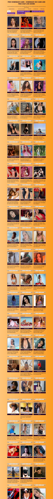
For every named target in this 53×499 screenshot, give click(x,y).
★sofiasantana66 (10, 248)
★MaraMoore (9, 287)
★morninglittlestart (10, 383)
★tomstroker (9, 461)
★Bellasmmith (22, 248)
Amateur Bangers (11, 8)
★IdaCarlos (9, 306)
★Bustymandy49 (10, 364)
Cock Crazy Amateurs (21, 8)
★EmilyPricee (35, 112)
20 (22, 13)
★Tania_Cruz (35, 306)
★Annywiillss (35, 442)
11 (18, 13)
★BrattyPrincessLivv (11, 15)
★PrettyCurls (22, 287)
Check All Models (21, 11)
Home (9, 11)
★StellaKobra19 (36, 248)
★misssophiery (23, 15)
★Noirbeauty (35, 228)
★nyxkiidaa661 (10, 54)
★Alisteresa (22, 442)
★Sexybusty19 (23, 383)
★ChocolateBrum (36, 383)
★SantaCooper (23, 403)
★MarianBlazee (10, 73)
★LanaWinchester (23, 170)
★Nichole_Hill (35, 15)
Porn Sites (29, 8)
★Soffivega (22, 267)
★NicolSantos (9, 151)
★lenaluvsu (35, 132)
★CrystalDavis (23, 364)
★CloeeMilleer (22, 151)
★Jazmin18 (9, 442)
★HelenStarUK (23, 209)
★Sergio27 (35, 422)
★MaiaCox (9, 209)
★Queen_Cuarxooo (36, 403)
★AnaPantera (9, 132)
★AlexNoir (9, 170)
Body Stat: (13, 26)
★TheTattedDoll (23, 306)
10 (43, 11)
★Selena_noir (35, 34)
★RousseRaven (36, 287)
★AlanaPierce (35, 54)
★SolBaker (22, 73)
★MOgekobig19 (10, 93)
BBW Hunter (42, 8)
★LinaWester (22, 54)
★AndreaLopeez (36, 73)
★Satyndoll (22, 34)
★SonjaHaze (22, 132)
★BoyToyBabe (36, 209)
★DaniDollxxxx (36, 267)
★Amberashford (36, 170)
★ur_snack (9, 422)
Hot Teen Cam (36, 8)
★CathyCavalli (36, 151)
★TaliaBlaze (9, 34)
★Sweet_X (22, 228)
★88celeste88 (9, 228)
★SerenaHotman (36, 93)
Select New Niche (11, 13)
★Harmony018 (9, 403)
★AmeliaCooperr (23, 112)
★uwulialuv (9, 267)
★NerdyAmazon (10, 112)
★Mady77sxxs (22, 422)
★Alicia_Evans (23, 93)
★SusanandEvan (36, 364)
